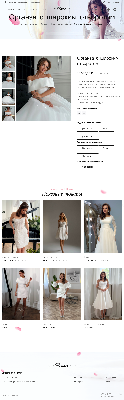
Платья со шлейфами (61, 24)
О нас (43, 9)
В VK (106, 129)
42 (79, 113)
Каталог (21, 9)
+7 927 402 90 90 (112, 2)
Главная (10, 9)
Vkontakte (79, 378)
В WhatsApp (88, 137)
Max (108, 382)
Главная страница (29, 24)
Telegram (79, 382)
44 (84, 113)
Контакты (32, 9)
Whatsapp (111, 378)
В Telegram (87, 129)
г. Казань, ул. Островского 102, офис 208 (23, 2)
